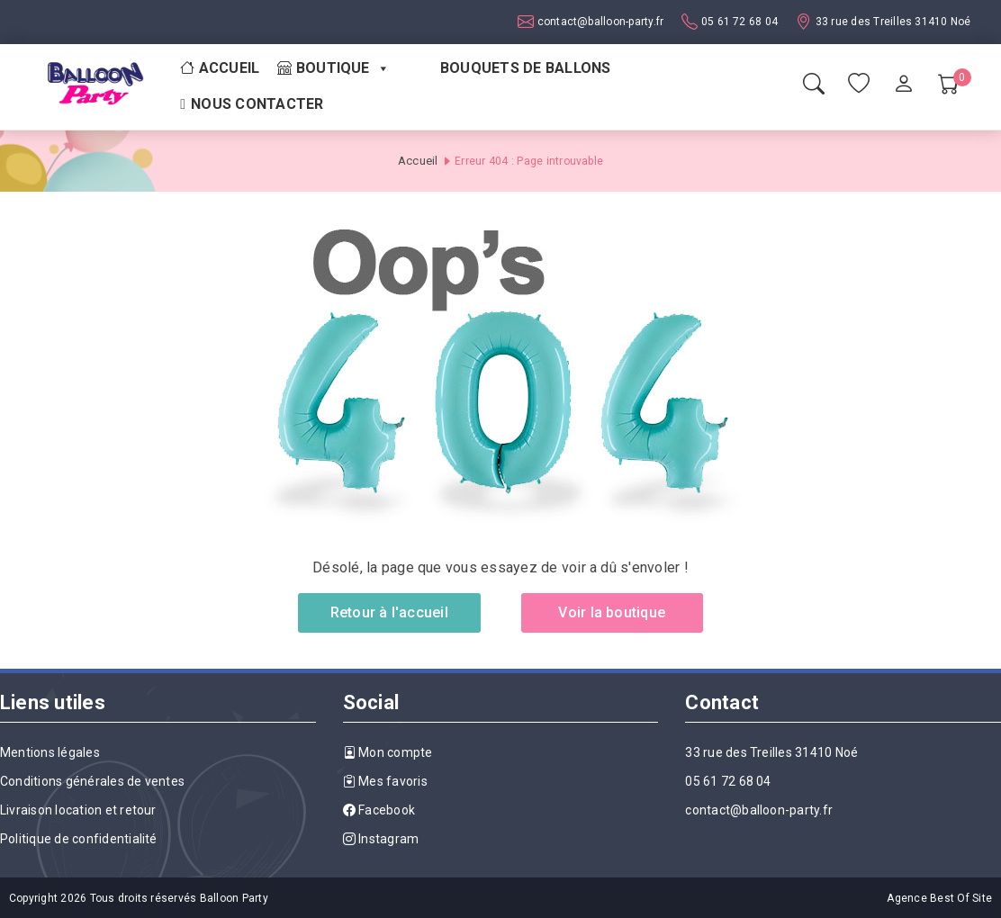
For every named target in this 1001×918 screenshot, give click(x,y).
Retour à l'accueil (389, 612)
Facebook (379, 810)
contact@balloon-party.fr (598, 21)
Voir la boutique (611, 612)
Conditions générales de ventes (92, 781)
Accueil (219, 67)
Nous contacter (257, 103)
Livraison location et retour (78, 810)
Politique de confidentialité (79, 839)
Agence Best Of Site (939, 898)
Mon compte (388, 752)
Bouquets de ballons (525, 67)
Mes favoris (385, 781)
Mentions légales (50, 752)
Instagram (381, 839)
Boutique (333, 68)
